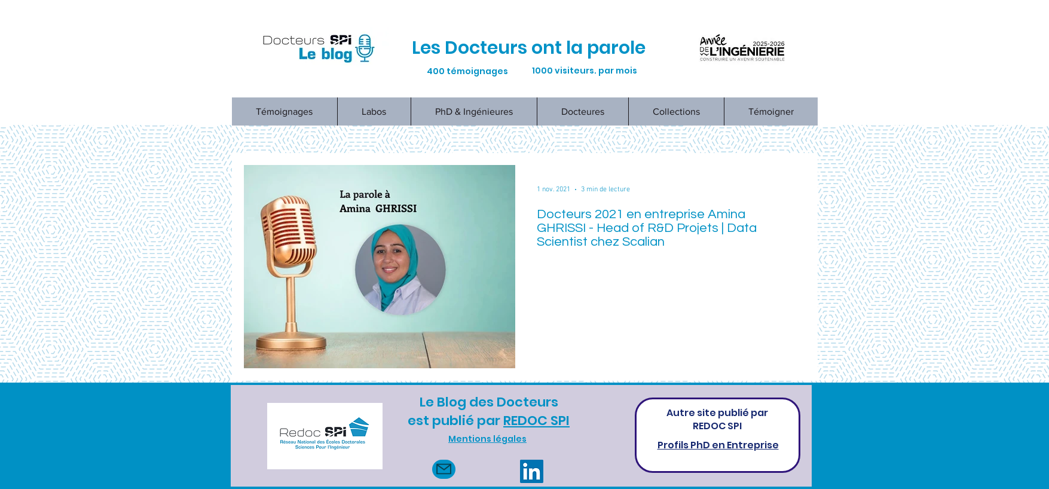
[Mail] (443, 469)
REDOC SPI (536, 420)
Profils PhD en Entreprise (718, 445)
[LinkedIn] (531, 471)
